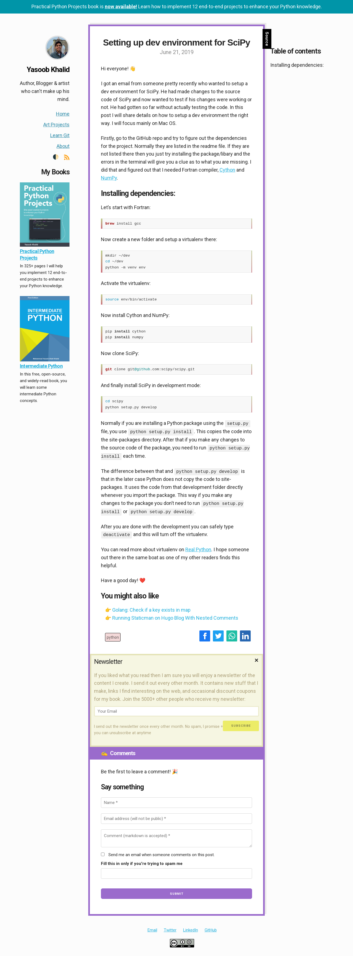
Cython (227, 170)
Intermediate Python (41, 366)
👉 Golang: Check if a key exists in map (148, 607)
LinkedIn (190, 927)
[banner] (48, 223)
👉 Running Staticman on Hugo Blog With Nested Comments (171, 615)
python (113, 635)
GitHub (211, 927)
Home (62, 114)
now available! (121, 6)
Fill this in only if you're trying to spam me (142, 861)
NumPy (109, 178)
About (63, 146)
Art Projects (56, 124)
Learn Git (59, 135)
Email (152, 927)
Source (266, 39)
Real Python (198, 547)
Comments (118, 750)
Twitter (170, 927)
